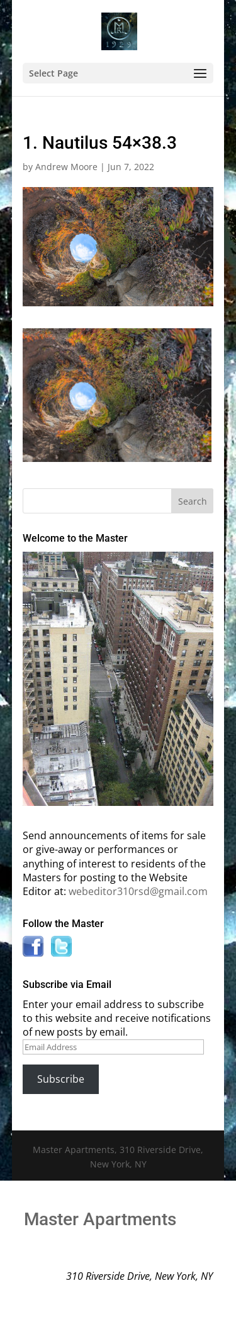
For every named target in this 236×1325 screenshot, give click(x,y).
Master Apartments (100, 1219)
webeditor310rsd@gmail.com (138, 891)
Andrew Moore (66, 167)
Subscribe (60, 1079)
